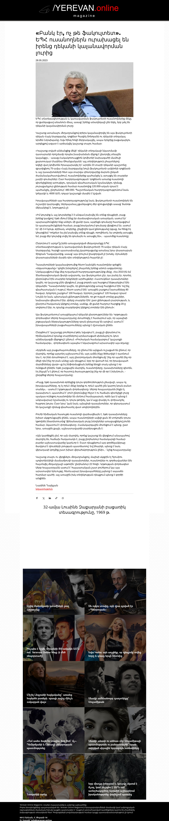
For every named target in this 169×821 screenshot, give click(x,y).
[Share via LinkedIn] (50, 498)
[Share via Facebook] (37, 498)
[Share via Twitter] (43, 498)
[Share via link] (56, 498)
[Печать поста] (63, 498)
